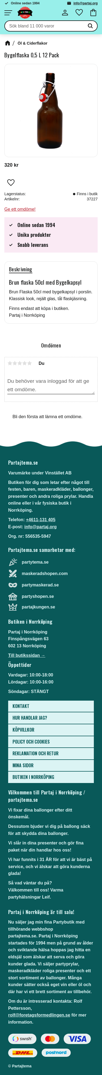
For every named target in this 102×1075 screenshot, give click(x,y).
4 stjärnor (24, 363)
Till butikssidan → (26, 655)
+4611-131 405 (40, 519)
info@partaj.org (85, 3)
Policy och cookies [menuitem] (31, 741)
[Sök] (90, 26)
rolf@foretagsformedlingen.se (39, 1015)
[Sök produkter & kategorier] (44, 26)
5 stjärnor (29, 363)
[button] (8, 12)
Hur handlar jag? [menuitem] (30, 717)
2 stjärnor (14, 363)
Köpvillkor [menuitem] (23, 729)
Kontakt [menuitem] (21, 706)
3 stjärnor (19, 363)
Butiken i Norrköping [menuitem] (33, 777)
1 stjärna (9, 363)
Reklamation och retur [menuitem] (35, 753)
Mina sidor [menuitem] (23, 765)
